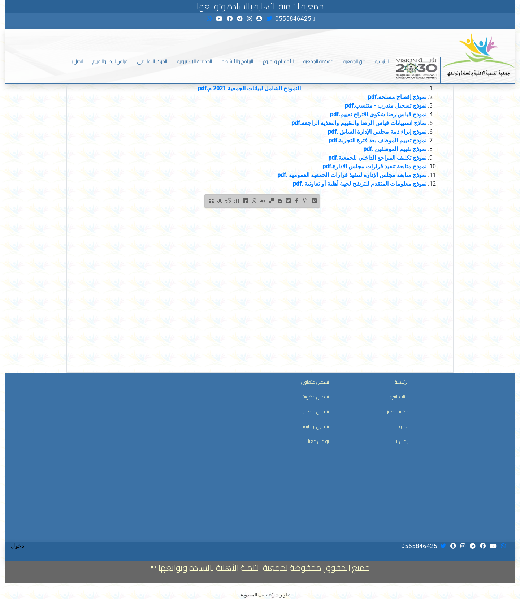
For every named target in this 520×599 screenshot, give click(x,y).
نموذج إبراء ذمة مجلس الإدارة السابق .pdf (377, 131)
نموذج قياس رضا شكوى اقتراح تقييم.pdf (378, 114)
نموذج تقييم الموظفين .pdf (394, 149)
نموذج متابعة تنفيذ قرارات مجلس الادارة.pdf (374, 166)
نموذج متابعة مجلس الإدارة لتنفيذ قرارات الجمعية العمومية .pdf (351, 175)
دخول (17, 545)
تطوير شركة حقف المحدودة (265, 595)
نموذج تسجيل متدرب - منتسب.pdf (385, 105)
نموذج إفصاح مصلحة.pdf (397, 97)
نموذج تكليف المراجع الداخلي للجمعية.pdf (377, 157)
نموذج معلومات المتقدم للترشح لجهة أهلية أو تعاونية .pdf (359, 183)
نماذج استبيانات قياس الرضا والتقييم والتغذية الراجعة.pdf (358, 123)
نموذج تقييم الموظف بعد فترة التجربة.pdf (377, 140)
